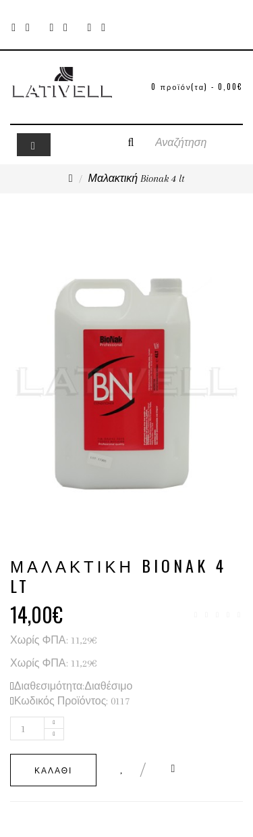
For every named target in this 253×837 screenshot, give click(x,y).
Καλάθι (53, 769)
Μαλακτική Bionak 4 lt (136, 178)
